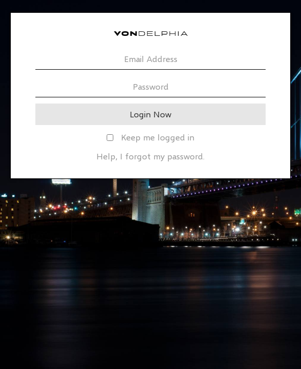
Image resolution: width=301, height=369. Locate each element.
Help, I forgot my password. (150, 156)
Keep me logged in (150, 137)
